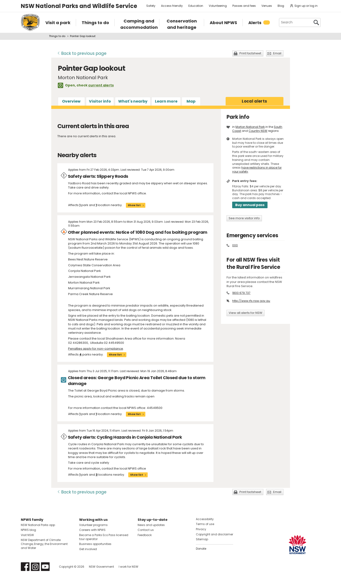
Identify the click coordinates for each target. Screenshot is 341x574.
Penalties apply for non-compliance (95, 348)
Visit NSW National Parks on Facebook (25, 566)
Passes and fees (244, 6)
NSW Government (101, 567)
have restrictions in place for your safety (257, 170)
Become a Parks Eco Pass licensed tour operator (103, 537)
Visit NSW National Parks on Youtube (45, 566)
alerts (254, 101)
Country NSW (258, 131)
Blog (281, 6)
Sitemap (202, 539)
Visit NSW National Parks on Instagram (35, 566)
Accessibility (205, 519)
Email (277, 53)
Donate (201, 549)
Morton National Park (250, 127)
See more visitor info (244, 218)
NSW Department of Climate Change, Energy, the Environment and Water (44, 544)
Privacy (201, 529)
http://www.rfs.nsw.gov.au (251, 301)
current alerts (101, 85)
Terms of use (205, 524)
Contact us (146, 530)
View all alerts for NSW (245, 313)
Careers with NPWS (92, 530)
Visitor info (100, 101)
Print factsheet (250, 53)
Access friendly (172, 6)
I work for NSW (128, 567)
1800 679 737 (241, 293)
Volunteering (218, 6)
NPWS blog (28, 530)
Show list (134, 205)
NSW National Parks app (38, 525)
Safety (150, 6)
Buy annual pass (249, 205)
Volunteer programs (93, 525)
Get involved (88, 549)
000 (235, 245)
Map (191, 101)
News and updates (151, 525)
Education (195, 6)
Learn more (166, 101)
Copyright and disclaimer (214, 534)
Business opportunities (95, 544)
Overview (71, 101)
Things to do (57, 36)
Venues (266, 6)
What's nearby (132, 101)
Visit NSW (27, 535)
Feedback (145, 535)
